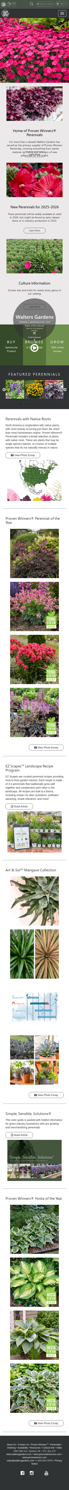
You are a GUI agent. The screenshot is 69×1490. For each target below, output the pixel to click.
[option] (34, 390)
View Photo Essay (23, 455)
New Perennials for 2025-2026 (34, 206)
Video (59, 1447)
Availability (22, 1447)
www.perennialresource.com (47, 1454)
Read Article (19, 806)
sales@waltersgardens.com (20, 1460)
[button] (31, 3)
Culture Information (34, 282)
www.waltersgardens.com (18, 1454)
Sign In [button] (61, 3)
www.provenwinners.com (34, 1457)
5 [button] (43, 404)
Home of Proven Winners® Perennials (34, 132)
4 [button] (37, 404)
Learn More (34, 154)
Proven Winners (39, 1444)
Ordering (11, 1447)
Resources (35, 1447)
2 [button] (26, 404)
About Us (11, 1444)
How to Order (45, 4)
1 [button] (21, 404)
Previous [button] (4, 390)
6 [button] (48, 404)
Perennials (55, 1444)
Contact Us (23, 1444)
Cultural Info (48, 1447)
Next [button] (65, 390)
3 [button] (32, 404)
